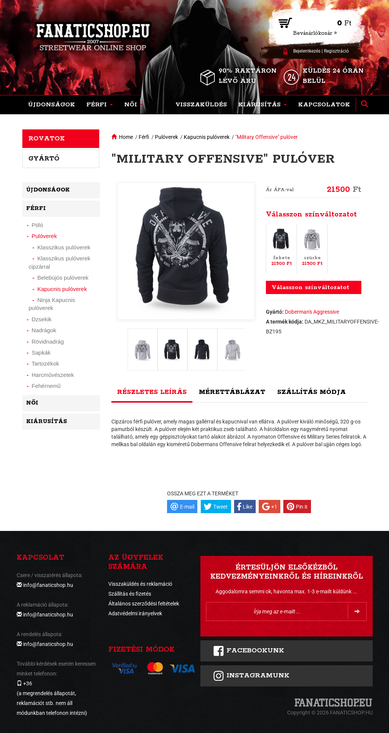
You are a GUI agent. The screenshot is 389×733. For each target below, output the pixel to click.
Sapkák (41, 352)
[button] (100, 104)
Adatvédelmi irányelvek (135, 613)
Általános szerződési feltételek (143, 604)
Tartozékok (45, 363)
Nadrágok (44, 330)
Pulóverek (166, 137)
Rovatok (46, 138)
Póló (37, 225)
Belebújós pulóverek (63, 277)
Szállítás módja (311, 392)
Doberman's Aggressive (312, 312)
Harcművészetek (53, 375)
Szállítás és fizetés (129, 594)
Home (126, 137)
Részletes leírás (152, 392)
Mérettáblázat (232, 392)
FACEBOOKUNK (248, 651)
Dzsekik (42, 319)
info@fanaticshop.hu (48, 585)
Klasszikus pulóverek (64, 247)
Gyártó (43, 158)
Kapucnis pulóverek (207, 137)
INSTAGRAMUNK (251, 676)
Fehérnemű (46, 386)
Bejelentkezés (306, 51)
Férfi (144, 137)
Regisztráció (336, 51)
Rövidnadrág (48, 341)
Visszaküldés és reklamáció (140, 584)
